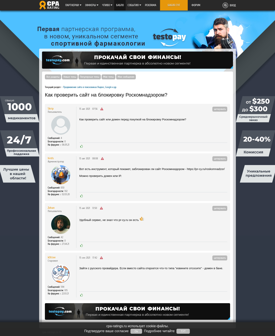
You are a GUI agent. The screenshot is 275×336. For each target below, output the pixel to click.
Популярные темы (89, 76)
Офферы (91, 5)
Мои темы (108, 76)
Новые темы (69, 76)
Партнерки (73, 5)
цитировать (220, 109)
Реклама (150, 5)
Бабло (120, 5)
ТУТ (183, 331)
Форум (196, 5)
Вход (233, 5)
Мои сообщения (126, 76)
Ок (136, 331)
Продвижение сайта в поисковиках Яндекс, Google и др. (90, 87)
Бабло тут (174, 5)
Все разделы (53, 76)
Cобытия (134, 5)
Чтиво (107, 5)
